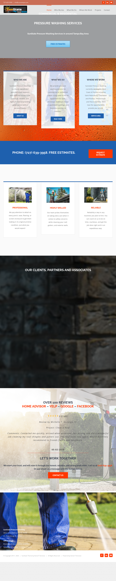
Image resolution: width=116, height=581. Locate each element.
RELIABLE (96, 207)
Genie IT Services (39, 556)
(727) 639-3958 (105, 465)
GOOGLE (67, 406)
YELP (53, 406)
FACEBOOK (85, 406)
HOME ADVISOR (34, 406)
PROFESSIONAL (20, 207)
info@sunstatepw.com (21, 2)
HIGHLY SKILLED (58, 208)
